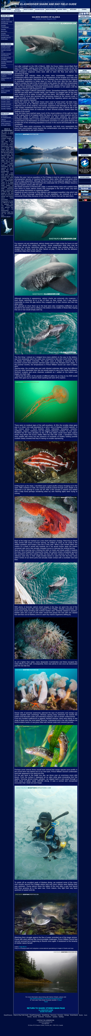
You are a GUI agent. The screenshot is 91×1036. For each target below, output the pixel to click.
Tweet (46, 1001)
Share (60, 1000)
